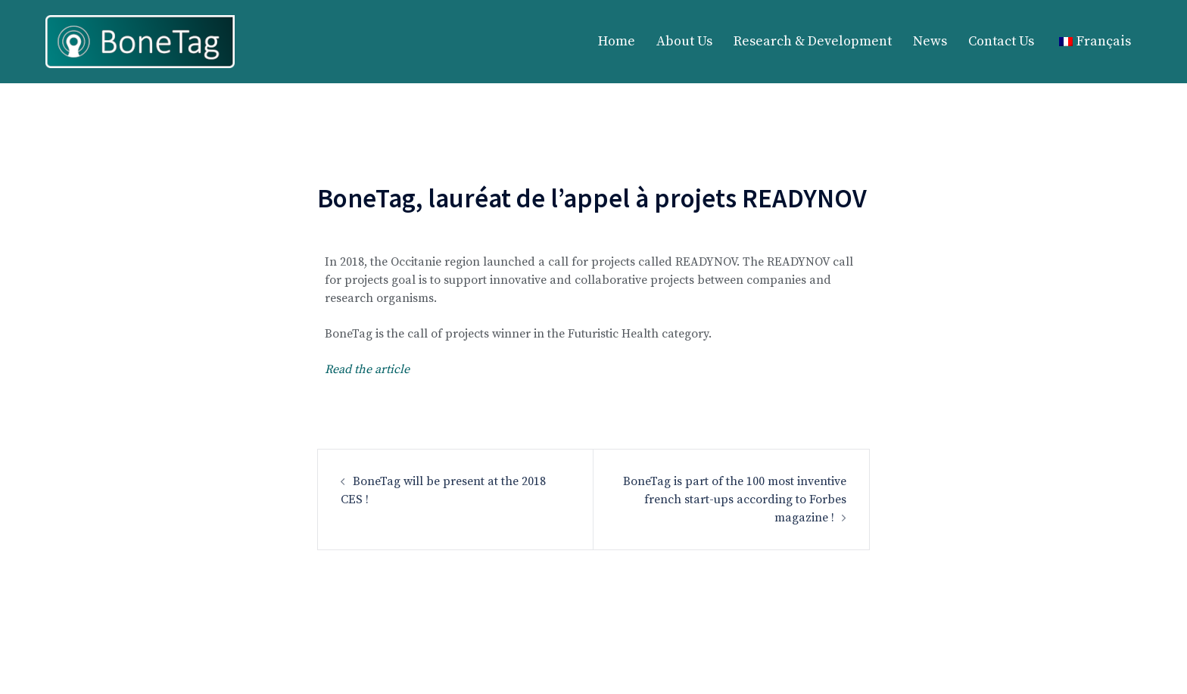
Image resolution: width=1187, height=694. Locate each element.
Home (616, 41)
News (930, 41)
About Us (684, 41)
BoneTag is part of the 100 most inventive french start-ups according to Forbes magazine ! (734, 499)
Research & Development (813, 41)
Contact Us (1001, 41)
